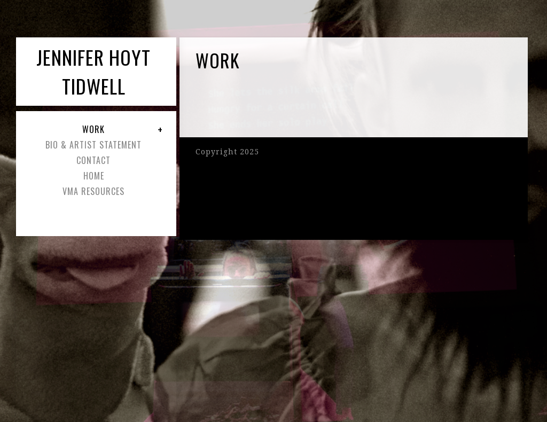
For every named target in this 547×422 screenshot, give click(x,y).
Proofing (473, 202)
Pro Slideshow (385, 157)
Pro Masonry (383, 177)
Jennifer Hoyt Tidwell (93, 71)
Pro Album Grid (387, 189)
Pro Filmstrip (383, 164)
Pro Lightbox (383, 196)
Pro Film (481, 164)
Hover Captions (426, 209)
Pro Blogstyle (421, 170)
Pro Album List (386, 183)
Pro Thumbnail (386, 151)
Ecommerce (381, 202)
